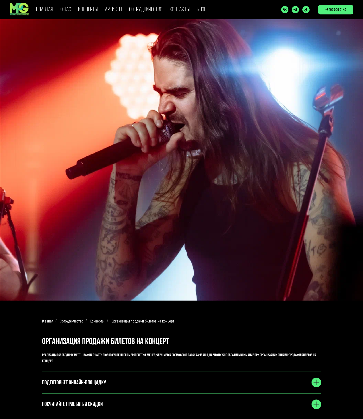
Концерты (97, 321)
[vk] (284, 9)
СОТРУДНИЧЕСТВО (145, 10)
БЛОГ (201, 10)
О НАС (65, 10)
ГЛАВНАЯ (44, 10)
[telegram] (295, 9)
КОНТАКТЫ (180, 10)
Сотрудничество (71, 321)
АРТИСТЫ (113, 10)
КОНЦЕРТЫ (88, 10)
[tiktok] (306, 9)
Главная (47, 321)
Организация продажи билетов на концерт (142, 321)
